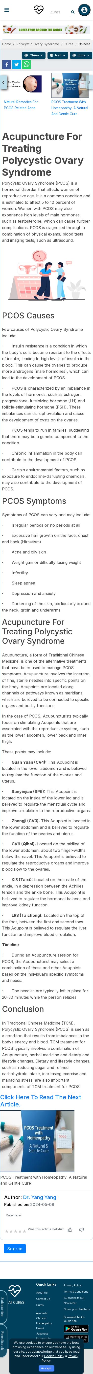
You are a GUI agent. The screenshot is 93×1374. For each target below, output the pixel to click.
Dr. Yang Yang (39, 1197)
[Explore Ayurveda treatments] (46, 1313)
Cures (69, 44)
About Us (41, 1292)
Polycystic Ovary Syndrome (38, 44)
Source (15, 1248)
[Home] (38, 10)
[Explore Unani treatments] (46, 1328)
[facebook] (6, 64)
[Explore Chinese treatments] (46, 1318)
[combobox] (56, 12)
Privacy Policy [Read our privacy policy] (73, 1285)
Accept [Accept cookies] (46, 1368)
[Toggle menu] (14, 9)
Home (6, 44)
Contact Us (43, 1299)
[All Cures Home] (18, 1293)
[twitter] (16, 64)
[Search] (73, 12)
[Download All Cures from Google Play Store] (77, 1329)
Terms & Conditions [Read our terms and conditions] (76, 1291)
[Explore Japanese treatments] (46, 1334)
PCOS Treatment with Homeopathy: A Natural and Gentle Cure (69, 108)
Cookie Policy (54, 1356)
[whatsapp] (26, 64)
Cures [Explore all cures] (40, 1305)
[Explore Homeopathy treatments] (46, 1323)
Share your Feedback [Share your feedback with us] (77, 1309)
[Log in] (84, 10)
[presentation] (3, 82)
